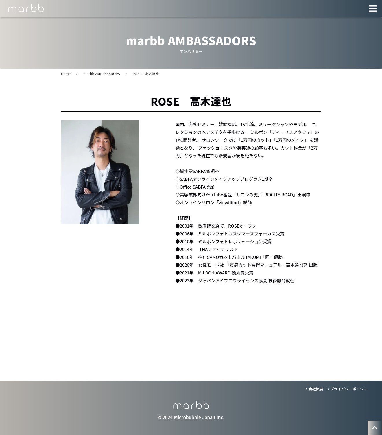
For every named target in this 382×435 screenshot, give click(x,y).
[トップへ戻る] (375, 428)
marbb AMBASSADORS (101, 73)
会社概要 (315, 389)
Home (66, 73)
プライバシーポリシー (349, 389)
